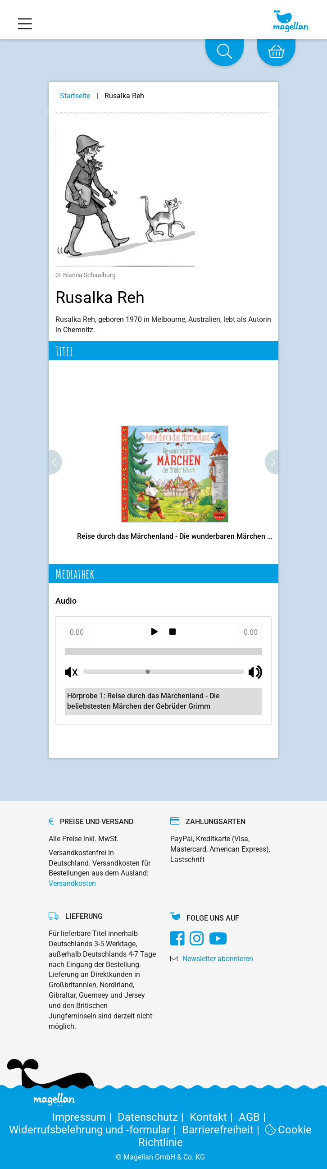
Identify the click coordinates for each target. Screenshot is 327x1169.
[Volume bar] (163, 671)
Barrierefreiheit (223, 1129)
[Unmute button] (255, 672)
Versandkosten (72, 883)
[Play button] (154, 632)
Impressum (85, 1117)
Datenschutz (154, 1117)
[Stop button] (172, 632)
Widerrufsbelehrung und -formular (95, 1129)
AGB (254, 1117)
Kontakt (214, 1117)
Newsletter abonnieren (217, 958)
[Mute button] (71, 672)
